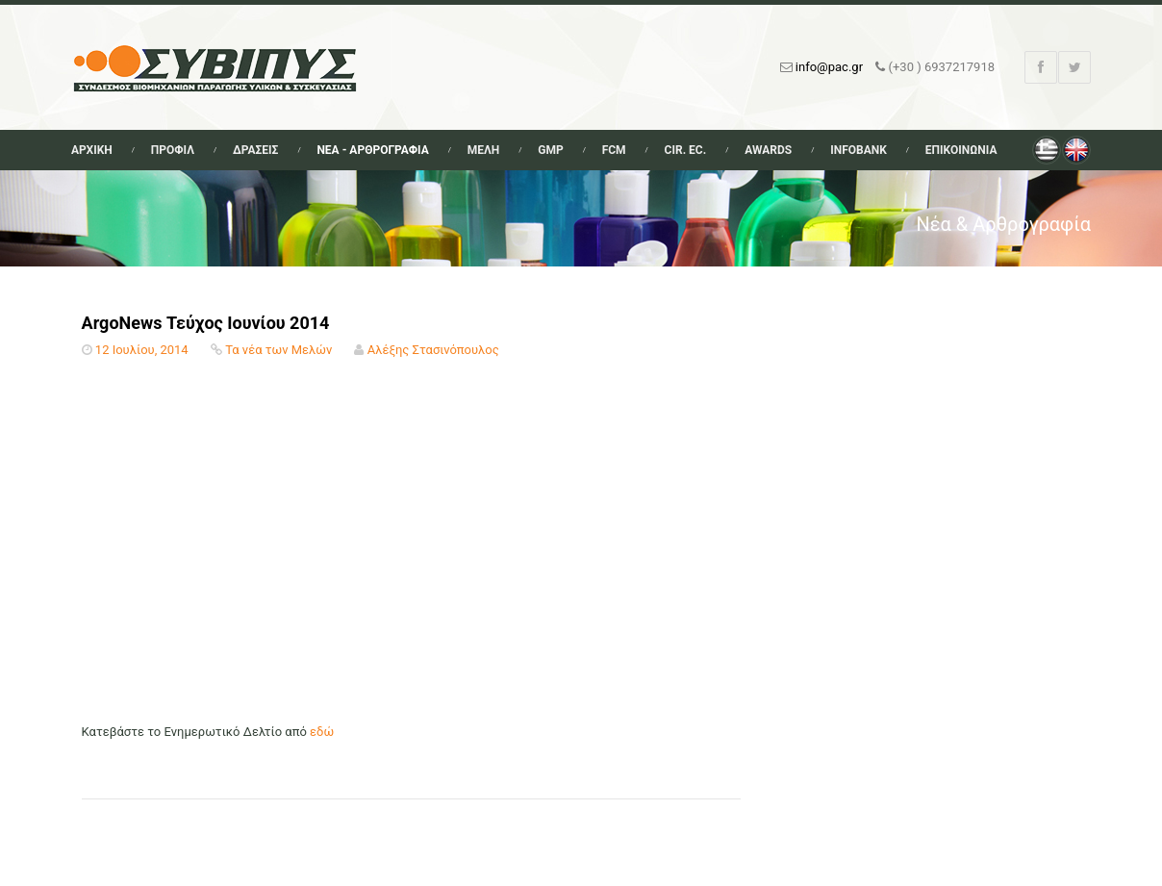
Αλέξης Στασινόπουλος (433, 349)
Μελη (483, 150)
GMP (550, 150)
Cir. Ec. (686, 150)
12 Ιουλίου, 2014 (142, 349)
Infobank (858, 150)
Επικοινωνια (961, 150)
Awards (768, 150)
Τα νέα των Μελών (278, 349)
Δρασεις (255, 150)
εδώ (322, 731)
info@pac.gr (829, 67)
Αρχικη (92, 150)
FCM (614, 150)
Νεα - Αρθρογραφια (372, 150)
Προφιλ (172, 150)
